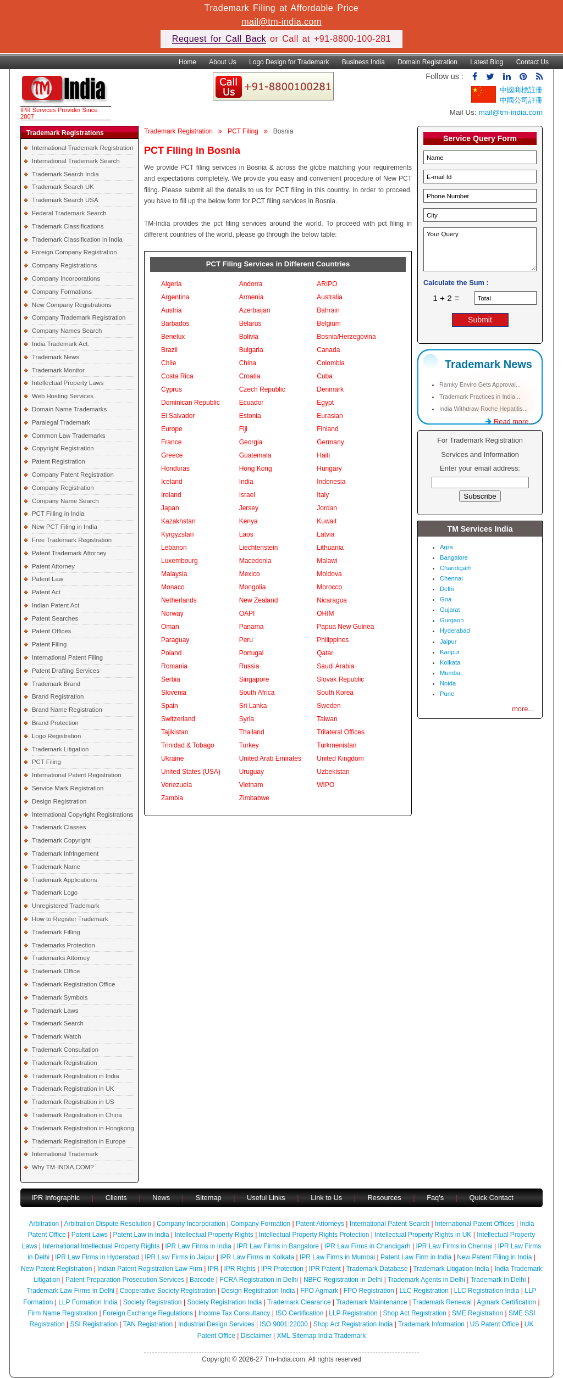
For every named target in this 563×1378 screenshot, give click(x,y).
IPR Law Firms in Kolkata (257, 1257)
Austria (171, 310)
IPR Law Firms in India (198, 1246)
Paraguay (175, 640)
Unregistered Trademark (66, 905)
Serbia (170, 679)
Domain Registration (427, 62)
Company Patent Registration (73, 474)
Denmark (330, 389)
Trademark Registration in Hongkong (83, 1128)
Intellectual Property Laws (67, 383)
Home (187, 62)
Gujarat (450, 609)
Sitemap (209, 1197)
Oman (170, 627)
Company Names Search (67, 330)
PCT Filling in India (58, 513)
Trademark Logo (55, 892)
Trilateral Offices (341, 732)
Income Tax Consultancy (234, 1313)
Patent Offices (51, 631)
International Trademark (65, 1154)
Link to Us (326, 1197)
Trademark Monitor (58, 370)
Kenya (248, 521)
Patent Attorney (53, 566)
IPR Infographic (55, 1197)
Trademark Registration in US (73, 1101)
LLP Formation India (88, 1302)
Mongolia (252, 587)
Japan (170, 508)
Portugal (251, 653)
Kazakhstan (178, 521)
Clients (116, 1197)
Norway (172, 613)
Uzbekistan (333, 772)
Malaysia (174, 574)
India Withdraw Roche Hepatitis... (483, 408)
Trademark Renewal (442, 1302)
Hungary (329, 468)
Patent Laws (89, 1234)
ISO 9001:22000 (284, 1324)
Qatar (325, 653)
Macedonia (255, 561)
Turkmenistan (336, 745)
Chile (168, 363)
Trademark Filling (56, 932)
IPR (213, 1269)
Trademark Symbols (60, 997)
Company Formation (260, 1224)
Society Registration (152, 1302)
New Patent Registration (56, 1269)
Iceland (172, 482)
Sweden (328, 706)
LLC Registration (424, 1291)
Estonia (250, 416)
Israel (247, 495)
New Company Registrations (71, 305)
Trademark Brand (56, 683)
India (246, 482)
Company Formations (62, 291)
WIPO (325, 785)
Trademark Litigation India (451, 1269)
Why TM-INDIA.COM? (62, 1167)
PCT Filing (46, 761)
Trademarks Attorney (61, 958)
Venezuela (176, 785)
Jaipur (448, 641)
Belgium (328, 323)
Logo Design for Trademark (289, 62)
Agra (446, 547)
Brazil (169, 350)
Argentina (175, 297)
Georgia (251, 442)
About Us (222, 62)
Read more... (509, 421)
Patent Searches (55, 618)
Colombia (331, 363)
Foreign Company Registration (74, 252)
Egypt (325, 402)
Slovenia (173, 692)
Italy (323, 495)
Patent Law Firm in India (415, 1257)
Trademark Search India (65, 174)
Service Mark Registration (67, 788)
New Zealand (258, 600)
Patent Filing (49, 644)
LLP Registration (353, 1313)
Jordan (327, 508)
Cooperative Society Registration (168, 1291)
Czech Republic (262, 389)
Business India (363, 62)
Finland (327, 429)
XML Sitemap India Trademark (321, 1336)
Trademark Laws (55, 1010)
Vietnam (251, 785)
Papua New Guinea (345, 627)
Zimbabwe (254, 798)
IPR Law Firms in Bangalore (278, 1246)
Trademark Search (58, 1023)
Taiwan (327, 719)
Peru (246, 640)
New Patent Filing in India (494, 1257)
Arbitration (44, 1224)
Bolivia (248, 337)
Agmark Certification (506, 1302)
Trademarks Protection (63, 945)
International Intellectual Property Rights (101, 1246)
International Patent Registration (77, 775)
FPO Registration (369, 1291)
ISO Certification (299, 1313)
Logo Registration (56, 736)
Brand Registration (58, 696)
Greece (172, 455)
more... (523, 709)
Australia (330, 297)
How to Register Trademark (70, 919)
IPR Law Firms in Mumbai (337, 1257)
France (171, 442)
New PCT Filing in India (64, 526)
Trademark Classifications (68, 226)
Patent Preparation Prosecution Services (124, 1280)
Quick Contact (492, 1197)
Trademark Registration (64, 1062)
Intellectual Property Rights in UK (422, 1234)
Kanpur (450, 652)
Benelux (173, 337)
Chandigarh (456, 568)
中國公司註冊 (521, 100)
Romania (174, 666)
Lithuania (330, 547)
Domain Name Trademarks (69, 409)
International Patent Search (389, 1224)
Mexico (249, 574)
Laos (246, 534)
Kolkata (450, 662)
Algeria (171, 284)
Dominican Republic (190, 402)
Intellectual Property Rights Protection (314, 1234)
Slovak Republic (340, 679)
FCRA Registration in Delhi (258, 1280)
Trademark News (55, 357)
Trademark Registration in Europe (79, 1141)
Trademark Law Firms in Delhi (70, 1291)
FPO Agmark (319, 1291)
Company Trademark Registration (78, 317)
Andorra (251, 284)
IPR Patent (325, 1269)
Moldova (329, 574)
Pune (447, 693)
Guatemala (255, 455)
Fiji (243, 429)
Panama (251, 627)
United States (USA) (190, 772)
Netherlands (179, 600)
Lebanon (174, 547)
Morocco (329, 587)
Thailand (251, 732)
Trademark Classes (59, 827)
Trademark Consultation (65, 1049)
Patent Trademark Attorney (69, 553)
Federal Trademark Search (69, 213)
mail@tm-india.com (281, 21)
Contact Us (532, 62)
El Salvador (178, 416)
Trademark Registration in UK (73, 1088)
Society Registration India (224, 1302)
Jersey (248, 508)
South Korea (335, 692)
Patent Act (46, 592)
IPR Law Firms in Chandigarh (367, 1246)
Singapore (254, 679)
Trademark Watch (56, 1036)
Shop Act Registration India (353, 1324)
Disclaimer (256, 1336)
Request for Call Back (219, 38)
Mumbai (451, 673)
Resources (384, 1197)
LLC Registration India (487, 1291)
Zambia (172, 798)
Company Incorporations (66, 278)
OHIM (325, 613)
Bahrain (328, 310)
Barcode (202, 1280)
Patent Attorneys (320, 1224)
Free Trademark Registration (72, 540)
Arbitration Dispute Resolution (107, 1224)
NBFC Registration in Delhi (342, 1280)
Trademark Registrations (65, 133)
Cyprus (171, 389)
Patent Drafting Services (66, 670)
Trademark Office (56, 971)
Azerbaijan (255, 310)
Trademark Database (376, 1269)
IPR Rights (239, 1269)
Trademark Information (431, 1324)
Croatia (250, 376)
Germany (330, 442)
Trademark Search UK (63, 186)
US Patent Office (494, 1324)
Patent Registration (58, 461)
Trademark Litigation (60, 749)
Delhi (447, 588)
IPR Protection (282, 1269)
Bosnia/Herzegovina (346, 337)
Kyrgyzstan (177, 534)
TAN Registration (148, 1324)
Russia (249, 666)
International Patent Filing (67, 657)
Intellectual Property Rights (213, 1234)
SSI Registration (94, 1324)
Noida (448, 683)
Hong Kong (255, 468)
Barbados (175, 323)
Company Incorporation (191, 1224)
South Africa (257, 692)
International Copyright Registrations (82, 814)
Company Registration (63, 487)
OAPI (247, 613)
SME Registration (477, 1313)
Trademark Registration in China (77, 1115)
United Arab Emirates (270, 758)
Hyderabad (455, 630)
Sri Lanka (253, 706)
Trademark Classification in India (77, 239)
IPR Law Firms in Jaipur (179, 1257)
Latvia (325, 534)
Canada (328, 350)
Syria (246, 719)
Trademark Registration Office (73, 984)
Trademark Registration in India (75, 1076)
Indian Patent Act (55, 605)
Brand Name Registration (67, 709)
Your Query (480, 249)
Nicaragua (332, 600)
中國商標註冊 (521, 90)
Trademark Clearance (299, 1302)
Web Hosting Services (62, 396)
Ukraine (172, 758)
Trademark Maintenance (371, 1302)
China (247, 363)
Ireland (171, 495)
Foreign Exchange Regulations (148, 1313)
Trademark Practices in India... (479, 396)
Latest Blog (486, 62)
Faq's (435, 1197)
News (162, 1197)
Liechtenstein (258, 547)
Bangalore (454, 557)
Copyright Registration (63, 448)
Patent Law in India (141, 1234)
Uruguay (251, 772)
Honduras (175, 468)
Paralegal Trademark (61, 422)
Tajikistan (174, 732)
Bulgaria (251, 350)
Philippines (333, 640)
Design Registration (59, 801)
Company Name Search (65, 501)
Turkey (249, 745)
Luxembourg (179, 561)
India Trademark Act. (60, 344)
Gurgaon (452, 620)
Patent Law (47, 579)
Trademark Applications (64, 880)
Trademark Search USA (65, 200)
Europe (172, 429)
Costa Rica (177, 376)
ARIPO (327, 284)
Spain (169, 706)
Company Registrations (64, 265)
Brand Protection (55, 722)
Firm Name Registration (62, 1313)
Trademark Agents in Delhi (426, 1280)
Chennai (451, 578)
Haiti (323, 455)
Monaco (173, 587)
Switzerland (178, 719)
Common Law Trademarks (69, 435)
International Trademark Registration (82, 147)
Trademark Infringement (65, 853)
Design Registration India (258, 1291)
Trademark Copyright (61, 840)
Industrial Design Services (216, 1324)
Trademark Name (56, 866)
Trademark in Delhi (498, 1280)
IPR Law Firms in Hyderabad (97, 1257)
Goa (445, 599)
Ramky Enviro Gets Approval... (480, 384)
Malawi (327, 561)
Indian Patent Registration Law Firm (149, 1269)
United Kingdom (340, 758)
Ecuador (251, 402)
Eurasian (330, 416)
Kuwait (326, 521)
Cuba (325, 376)
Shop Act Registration (414, 1313)
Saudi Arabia (335, 666)
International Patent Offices (475, 1224)
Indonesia (331, 482)
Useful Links (267, 1197)
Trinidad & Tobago (187, 745)
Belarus (250, 323)
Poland (171, 653)
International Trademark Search (76, 161)
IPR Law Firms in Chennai (454, 1246)
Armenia (251, 297)
